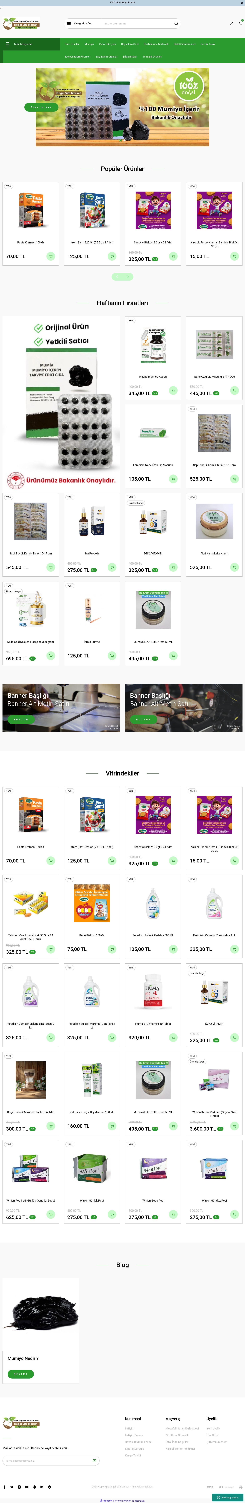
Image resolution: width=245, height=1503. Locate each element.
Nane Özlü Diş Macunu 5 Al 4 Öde (214, 376)
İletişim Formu (134, 1435)
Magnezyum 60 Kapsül (153, 376)
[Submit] (95, 1461)
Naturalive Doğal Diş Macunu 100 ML (92, 1112)
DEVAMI (21, 1374)
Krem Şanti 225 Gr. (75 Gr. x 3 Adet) (91, 242)
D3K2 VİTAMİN (153, 553)
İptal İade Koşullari (177, 1442)
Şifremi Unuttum (217, 1442)
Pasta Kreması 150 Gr (30, 242)
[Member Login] (232, 23)
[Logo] (21, 23)
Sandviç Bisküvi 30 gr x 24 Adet (153, 242)
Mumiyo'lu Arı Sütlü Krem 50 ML (153, 641)
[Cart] (240, 23)
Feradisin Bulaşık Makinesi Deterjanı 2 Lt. (92, 1025)
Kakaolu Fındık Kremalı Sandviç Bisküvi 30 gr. (214, 244)
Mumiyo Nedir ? (23, 1358)
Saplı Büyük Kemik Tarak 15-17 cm (30, 553)
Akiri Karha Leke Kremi (214, 553)
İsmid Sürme (92, 641)
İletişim (129, 1428)
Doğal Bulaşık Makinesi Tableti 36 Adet (30, 1112)
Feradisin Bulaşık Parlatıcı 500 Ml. (153, 935)
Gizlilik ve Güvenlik (177, 1435)
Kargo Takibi (133, 1455)
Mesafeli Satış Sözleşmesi (182, 1428)
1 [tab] (121, 140)
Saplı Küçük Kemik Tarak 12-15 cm (214, 465)
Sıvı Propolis (92, 553)
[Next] (127, 277)
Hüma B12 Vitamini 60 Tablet (153, 1023)
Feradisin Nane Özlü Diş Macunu (153, 465)
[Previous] (117, 277)
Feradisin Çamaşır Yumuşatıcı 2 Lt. (214, 935)
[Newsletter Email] (51, 1461)
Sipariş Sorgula (134, 1448)
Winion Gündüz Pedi (214, 1200)
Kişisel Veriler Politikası (180, 1448)
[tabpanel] (122, 107)
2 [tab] (124, 140)
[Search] (141, 23)
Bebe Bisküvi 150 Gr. (92, 935)
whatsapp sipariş (227, 1497)
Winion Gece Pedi (153, 1200)
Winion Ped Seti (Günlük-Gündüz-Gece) (30, 1200)
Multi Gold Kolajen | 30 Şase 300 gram (30, 641)
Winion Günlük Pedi (92, 1200)
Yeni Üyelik (213, 1428)
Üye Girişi (212, 1435)
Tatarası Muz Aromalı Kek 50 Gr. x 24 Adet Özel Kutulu (30, 937)
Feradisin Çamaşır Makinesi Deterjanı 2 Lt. (31, 1025)
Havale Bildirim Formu (138, 1442)
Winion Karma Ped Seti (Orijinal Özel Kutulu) (214, 1114)
